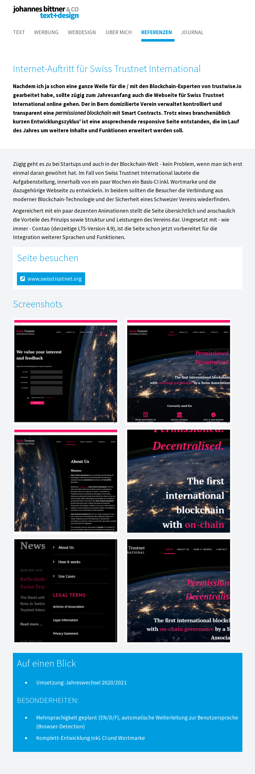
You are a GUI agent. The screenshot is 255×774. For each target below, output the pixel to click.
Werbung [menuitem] (46, 32)
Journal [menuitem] (192, 32)
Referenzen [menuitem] (156, 32)
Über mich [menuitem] (118, 32)
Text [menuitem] (19, 32)
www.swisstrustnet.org (55, 278)
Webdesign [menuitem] (82, 32)
